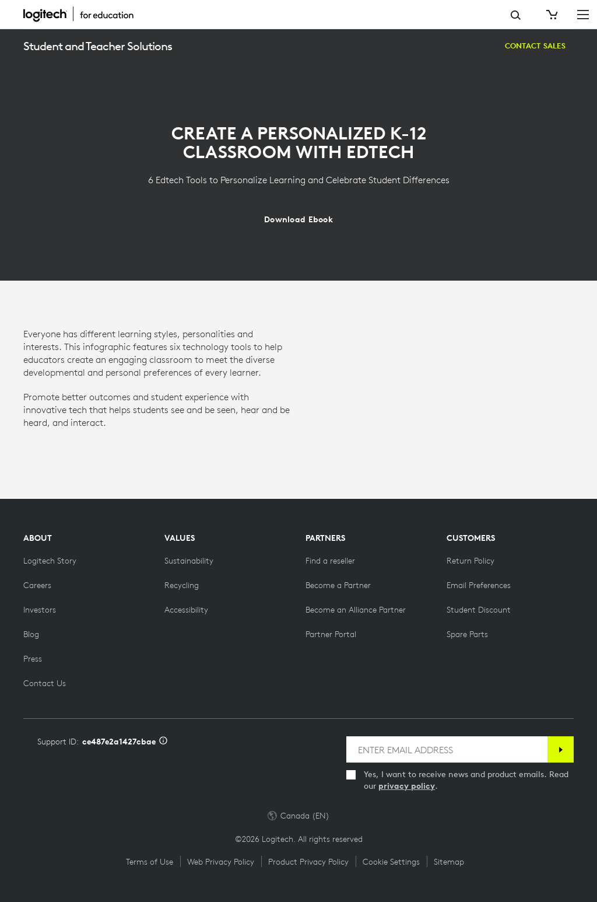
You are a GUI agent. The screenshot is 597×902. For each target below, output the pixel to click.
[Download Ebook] (298, 219)
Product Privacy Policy (308, 861)
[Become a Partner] (338, 585)
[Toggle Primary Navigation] (583, 14)
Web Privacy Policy (220, 861)
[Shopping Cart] (551, 14)
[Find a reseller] (330, 560)
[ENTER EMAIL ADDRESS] (446, 749)
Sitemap (449, 861)
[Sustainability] (188, 560)
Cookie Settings (391, 861)
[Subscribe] (560, 749)
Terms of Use (149, 861)
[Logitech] (84, 14)
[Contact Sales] (535, 46)
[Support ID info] (163, 741)
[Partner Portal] (330, 634)
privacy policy (406, 786)
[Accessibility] (186, 609)
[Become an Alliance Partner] (355, 609)
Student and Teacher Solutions (97, 46)
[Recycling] (181, 585)
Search (516, 15)
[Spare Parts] (467, 634)
